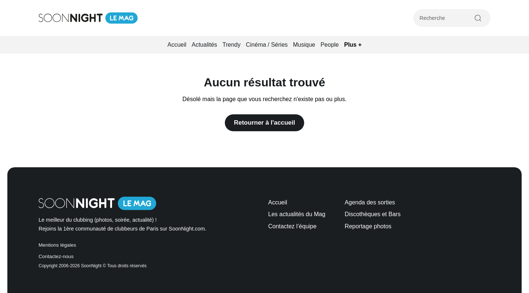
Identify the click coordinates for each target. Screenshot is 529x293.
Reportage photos (368, 226)
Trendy (232, 45)
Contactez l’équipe (292, 226)
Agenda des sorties (370, 202)
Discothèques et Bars (372, 214)
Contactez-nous (56, 256)
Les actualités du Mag (296, 214)
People (329, 45)
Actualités (204, 45)
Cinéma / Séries (267, 45)
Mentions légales (57, 245)
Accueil (177, 45)
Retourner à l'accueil (264, 122)
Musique (304, 45)
